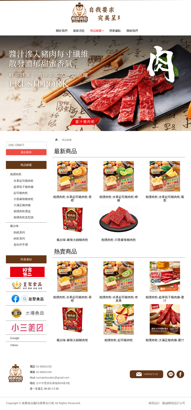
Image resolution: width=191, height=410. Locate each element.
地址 (32, 384)
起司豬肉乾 (21, 193)
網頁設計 (154, 404)
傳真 (32, 373)
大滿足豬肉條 (22, 206)
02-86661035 (44, 367)
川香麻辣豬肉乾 (24, 200)
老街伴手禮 (21, 245)
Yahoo (14, 346)
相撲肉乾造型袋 (24, 218)
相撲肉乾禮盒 (22, 212)
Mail (32, 378)
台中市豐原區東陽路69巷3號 (53, 384)
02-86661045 (44, 373)
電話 (32, 367)
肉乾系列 (19, 239)
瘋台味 (14, 226)
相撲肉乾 (16, 175)
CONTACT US (150, 375)
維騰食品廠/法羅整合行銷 (95, 12)
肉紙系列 (19, 233)
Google (14, 339)
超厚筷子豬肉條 (24, 187)
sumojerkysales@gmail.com (52, 378)
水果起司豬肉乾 (24, 181)
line (171, 375)
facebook (180, 375)
